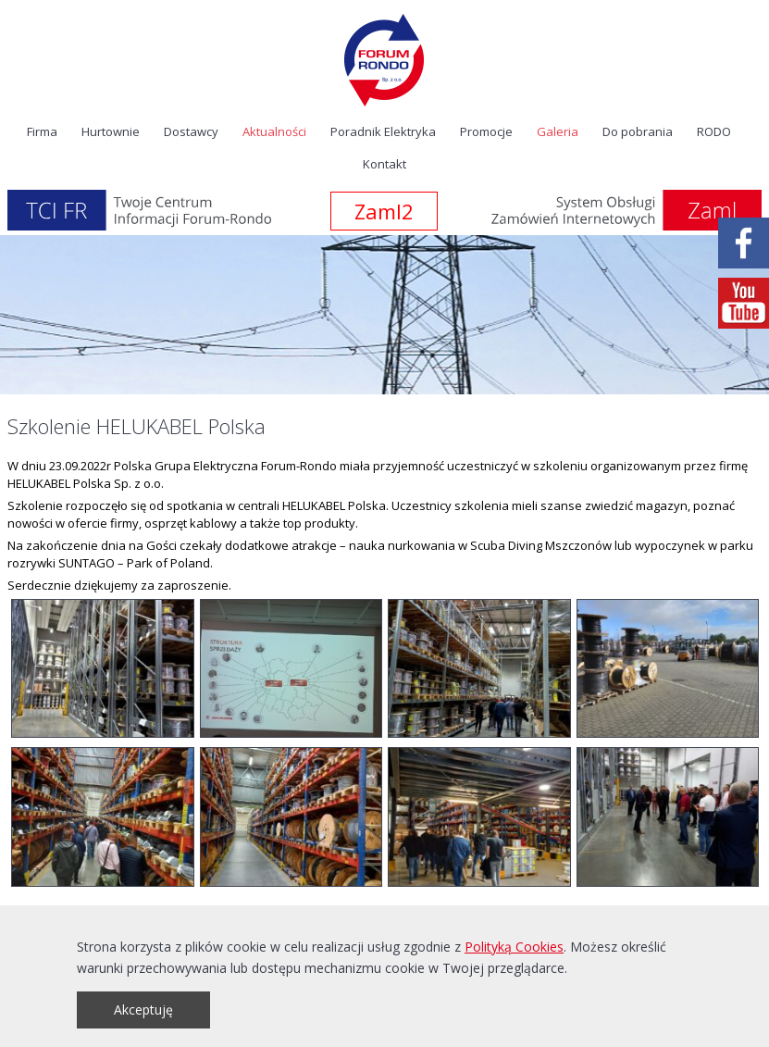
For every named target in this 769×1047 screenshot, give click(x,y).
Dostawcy (191, 131)
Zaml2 (384, 211)
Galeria (557, 131)
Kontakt (384, 164)
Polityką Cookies (514, 946)
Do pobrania (637, 131)
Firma (42, 131)
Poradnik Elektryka (383, 131)
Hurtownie (110, 131)
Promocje (486, 131)
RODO (714, 131)
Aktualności (274, 131)
